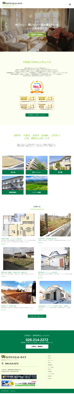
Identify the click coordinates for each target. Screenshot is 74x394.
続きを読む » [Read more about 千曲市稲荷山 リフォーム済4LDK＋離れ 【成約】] (40, 309)
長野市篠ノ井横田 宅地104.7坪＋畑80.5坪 (14, 272)
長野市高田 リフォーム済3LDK (47, 272)
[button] (69, 4)
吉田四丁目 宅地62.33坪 (8, 306)
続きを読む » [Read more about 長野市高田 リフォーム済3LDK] (40, 277)
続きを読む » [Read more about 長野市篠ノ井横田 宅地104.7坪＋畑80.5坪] (3, 276)
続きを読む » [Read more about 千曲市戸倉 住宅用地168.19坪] (40, 242)
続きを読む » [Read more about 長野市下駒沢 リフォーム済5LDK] (3, 244)
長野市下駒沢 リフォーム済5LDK (11, 238)
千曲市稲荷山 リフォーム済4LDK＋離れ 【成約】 (53, 306)
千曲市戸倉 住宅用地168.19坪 (47, 238)
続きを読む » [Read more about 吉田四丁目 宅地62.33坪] (3, 309)
